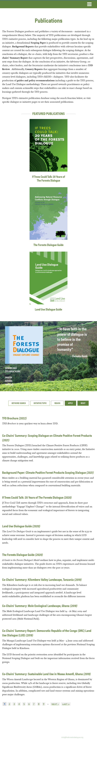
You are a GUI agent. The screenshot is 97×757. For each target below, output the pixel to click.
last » (66, 704)
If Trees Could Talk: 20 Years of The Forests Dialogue (48, 178)
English (8, 377)
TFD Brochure (14, 418)
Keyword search (19, 403)
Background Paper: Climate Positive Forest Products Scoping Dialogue (48, 472)
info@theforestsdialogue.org (72, 737)
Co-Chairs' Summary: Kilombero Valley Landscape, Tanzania (42, 579)
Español (9, 380)
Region (57, 403)
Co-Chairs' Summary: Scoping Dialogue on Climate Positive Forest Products (47, 437)
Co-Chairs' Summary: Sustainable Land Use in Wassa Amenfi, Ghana (46, 673)
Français (9, 384)
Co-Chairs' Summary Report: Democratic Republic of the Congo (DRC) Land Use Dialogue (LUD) (46, 632)
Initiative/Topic (40, 403)
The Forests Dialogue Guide (48, 245)
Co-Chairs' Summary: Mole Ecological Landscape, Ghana (39, 605)
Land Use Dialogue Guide (48, 309)
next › (55, 704)
